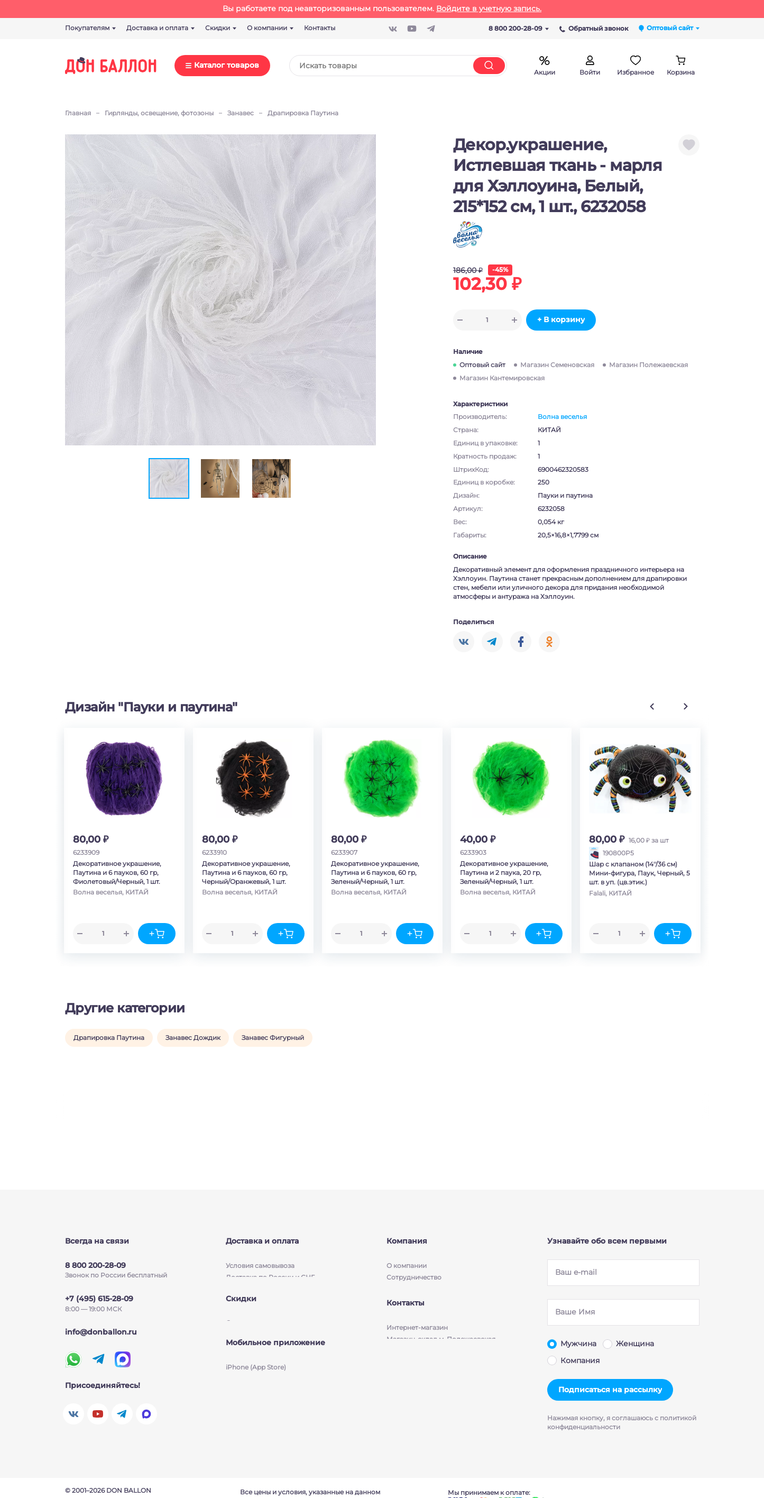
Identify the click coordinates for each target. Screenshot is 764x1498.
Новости (400, 1270)
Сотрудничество (413, 1258)
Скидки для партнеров (263, 1333)
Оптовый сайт (482, 365)
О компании (406, 1246)
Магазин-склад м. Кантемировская (444, 1381)
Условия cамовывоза (260, 1246)
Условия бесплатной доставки (276, 1270)
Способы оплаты (254, 1281)
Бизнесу (400, 1294)
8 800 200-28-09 (519, 28)
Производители (412, 1281)
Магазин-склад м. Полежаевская (440, 1357)
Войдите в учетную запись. (488, 8)
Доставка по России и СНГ (270, 1258)
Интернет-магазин (417, 1345)
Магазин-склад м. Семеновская (438, 1369)
